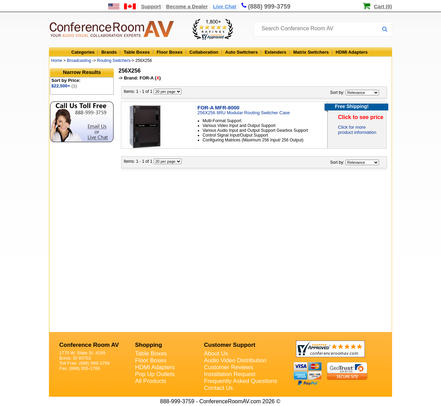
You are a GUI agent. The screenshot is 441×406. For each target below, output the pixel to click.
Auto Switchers (241, 52)
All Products (150, 381)
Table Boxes (137, 52)
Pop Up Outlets (155, 374)
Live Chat (224, 6)
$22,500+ (64, 85)
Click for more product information (357, 130)
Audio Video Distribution (235, 360)
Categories (82, 52)
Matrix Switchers (311, 52)
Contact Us (218, 388)
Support (151, 6)
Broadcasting (79, 60)
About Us (216, 353)
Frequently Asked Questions (240, 381)
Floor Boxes (170, 52)
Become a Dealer (187, 6)
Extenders (275, 52)
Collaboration (203, 52)
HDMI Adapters (352, 52)
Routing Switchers (114, 60)
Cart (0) (383, 6)
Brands (109, 52)
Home (56, 60)
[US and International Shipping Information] (122, 6)
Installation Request (229, 374)
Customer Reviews (228, 367)
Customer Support (229, 345)
